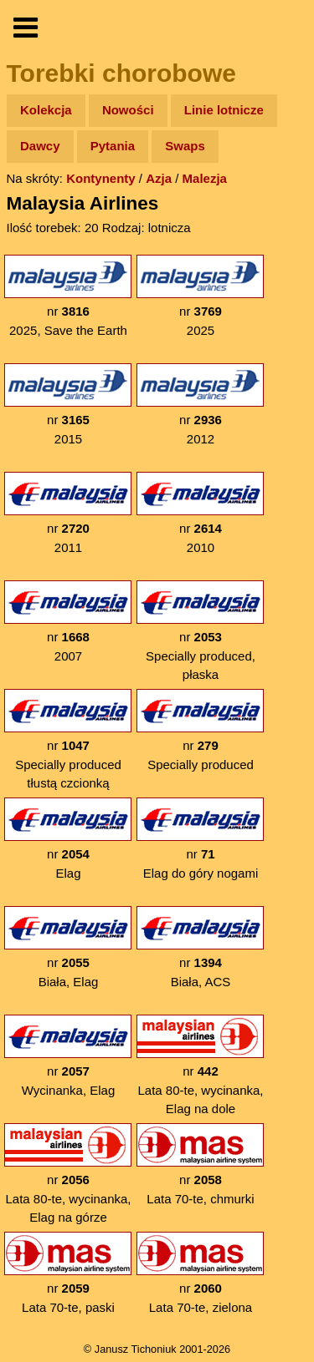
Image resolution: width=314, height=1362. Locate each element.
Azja (159, 178)
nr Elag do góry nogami (200, 838)
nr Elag (67, 838)
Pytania (112, 146)
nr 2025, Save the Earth (67, 296)
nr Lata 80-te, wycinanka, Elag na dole (200, 1065)
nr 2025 (200, 296)
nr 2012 (200, 404)
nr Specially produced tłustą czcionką (67, 739)
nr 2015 (67, 404)
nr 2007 (67, 621)
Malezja (205, 178)
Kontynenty (101, 178)
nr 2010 (200, 513)
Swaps (185, 146)
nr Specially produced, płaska (200, 630)
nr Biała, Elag (67, 947)
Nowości (128, 110)
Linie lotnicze (224, 110)
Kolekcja (46, 110)
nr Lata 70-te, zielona (200, 1273)
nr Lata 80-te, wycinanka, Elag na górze (67, 1173)
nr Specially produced (200, 730)
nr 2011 (67, 513)
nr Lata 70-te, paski (67, 1273)
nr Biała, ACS (200, 947)
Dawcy (40, 146)
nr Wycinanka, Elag (67, 1056)
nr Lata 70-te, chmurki (200, 1164)
